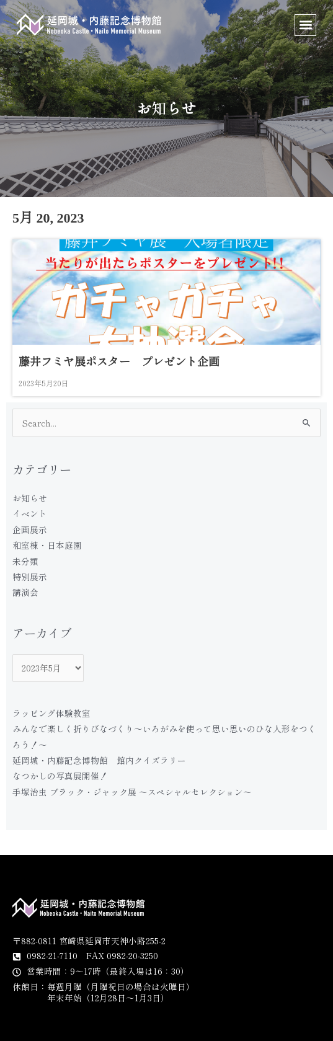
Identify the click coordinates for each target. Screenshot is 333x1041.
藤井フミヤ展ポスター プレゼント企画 (119, 362)
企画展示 (29, 529)
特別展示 (29, 576)
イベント (29, 513)
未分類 (25, 561)
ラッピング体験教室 (51, 713)
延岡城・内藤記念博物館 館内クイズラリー (99, 760)
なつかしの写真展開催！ (60, 775)
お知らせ (29, 498)
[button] (305, 25)
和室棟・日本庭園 (47, 545)
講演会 (25, 592)
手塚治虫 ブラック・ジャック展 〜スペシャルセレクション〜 (132, 792)
